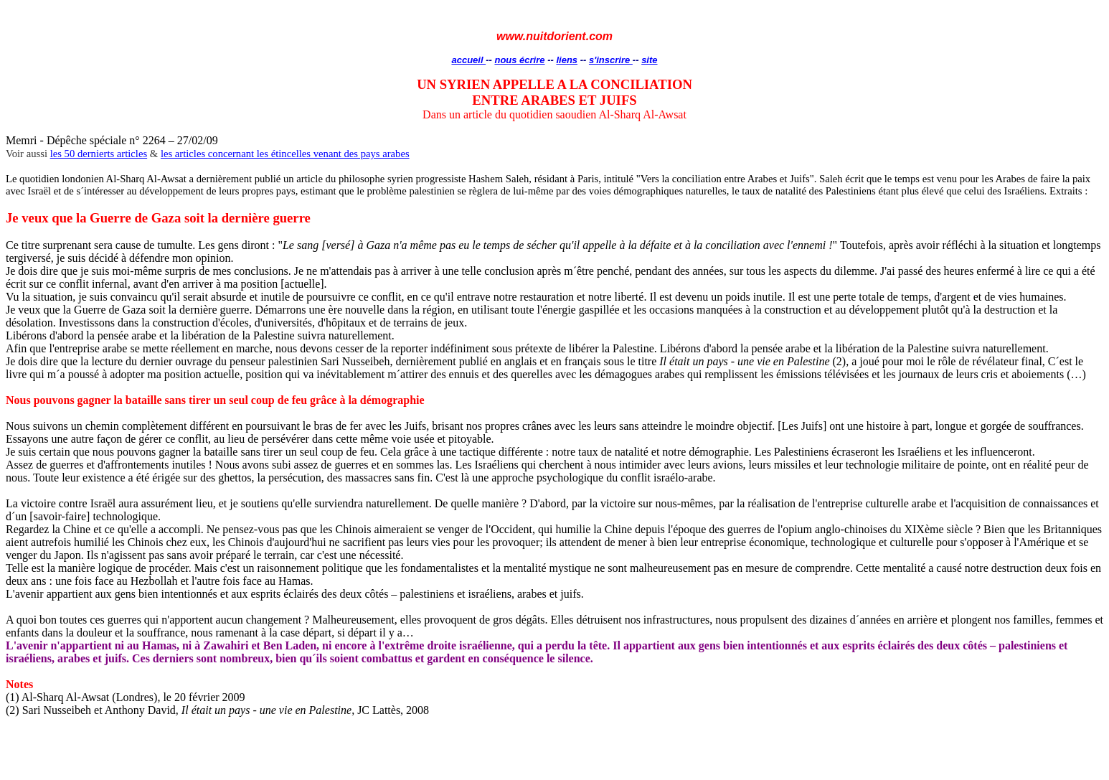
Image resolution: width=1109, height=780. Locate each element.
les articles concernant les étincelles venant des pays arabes (285, 153)
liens (566, 60)
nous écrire (519, 60)
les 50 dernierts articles (99, 153)
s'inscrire (611, 60)
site (649, 60)
